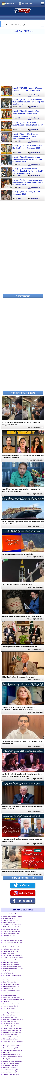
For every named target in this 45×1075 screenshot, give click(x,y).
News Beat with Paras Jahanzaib (13, 989)
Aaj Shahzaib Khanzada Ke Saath (13, 964)
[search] (22, 20)
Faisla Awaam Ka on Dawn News (13, 1037)
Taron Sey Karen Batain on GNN (12, 1052)
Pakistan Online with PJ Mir (11, 1070)
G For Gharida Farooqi (10, 1017)
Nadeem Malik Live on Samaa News (12, 1033)
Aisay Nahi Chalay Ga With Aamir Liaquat (13, 1016)
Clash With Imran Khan (10, 978)
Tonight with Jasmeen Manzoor (12, 1026)
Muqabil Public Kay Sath (10, 1061)
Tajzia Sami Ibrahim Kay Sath (12, 962)
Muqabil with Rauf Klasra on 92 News (12, 1057)
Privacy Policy (9, 3)
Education (6, 997)
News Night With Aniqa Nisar (11, 1009)
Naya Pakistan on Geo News (11, 1002)
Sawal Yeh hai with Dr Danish (12, 1028)
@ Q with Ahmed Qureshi (10, 1013)
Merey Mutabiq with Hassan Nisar (13, 934)
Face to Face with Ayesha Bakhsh (13, 953)
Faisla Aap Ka (7, 976)
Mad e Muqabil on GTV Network (12, 912)
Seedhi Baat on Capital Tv (11, 1044)
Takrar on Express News (10, 1035)
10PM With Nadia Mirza (10, 1030)
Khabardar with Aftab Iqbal (11, 943)
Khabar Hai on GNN (9, 918)
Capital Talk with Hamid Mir (11, 929)
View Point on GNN (9, 931)
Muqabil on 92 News (9, 914)
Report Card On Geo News (11, 1019)
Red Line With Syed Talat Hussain (13, 951)
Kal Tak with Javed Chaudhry (11, 980)
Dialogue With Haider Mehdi (11, 927)
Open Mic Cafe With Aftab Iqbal (12, 938)
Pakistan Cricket (8, 984)
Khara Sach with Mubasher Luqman (11, 983)
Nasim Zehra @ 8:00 (9, 1022)
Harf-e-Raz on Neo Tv (9, 969)
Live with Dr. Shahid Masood (11, 910)
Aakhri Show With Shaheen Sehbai (13, 995)
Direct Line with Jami (9, 1011)
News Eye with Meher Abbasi (11, 986)
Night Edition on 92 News (10, 956)
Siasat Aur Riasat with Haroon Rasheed (12, 921)
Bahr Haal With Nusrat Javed (11, 1050)
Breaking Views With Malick (11, 916)
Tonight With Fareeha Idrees (11, 993)
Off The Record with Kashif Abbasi (13, 923)
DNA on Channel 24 (9, 1004)
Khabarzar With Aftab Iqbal (11, 945)
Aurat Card (6, 1048)
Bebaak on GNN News (10, 1063)
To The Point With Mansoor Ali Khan (12, 971)
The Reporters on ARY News (11, 925)
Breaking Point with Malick (11, 1059)
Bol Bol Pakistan (8, 967)
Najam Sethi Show (8, 949)
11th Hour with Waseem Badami (12, 1000)
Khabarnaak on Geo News (11, 960)
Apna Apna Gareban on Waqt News (12, 1042)
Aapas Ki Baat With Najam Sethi (12, 1024)
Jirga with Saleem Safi (9, 991)
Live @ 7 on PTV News (22, 27)
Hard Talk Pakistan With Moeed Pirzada (12, 936)
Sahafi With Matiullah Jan (10, 958)
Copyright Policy (27, 3)
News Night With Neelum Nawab (12, 1046)
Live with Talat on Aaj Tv (10, 1068)
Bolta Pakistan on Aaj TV (10, 1066)
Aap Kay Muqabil (8, 1055)
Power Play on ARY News (10, 947)
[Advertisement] (22, 56)
